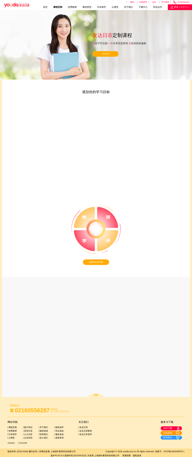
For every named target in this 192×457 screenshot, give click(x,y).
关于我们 (128, 7)
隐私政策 (137, 455)
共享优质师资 (120, 43)
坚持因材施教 (138, 43)
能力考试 (28, 427)
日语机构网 (22, 443)
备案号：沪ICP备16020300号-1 (169, 451)
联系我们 (44, 434)
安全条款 (59, 431)
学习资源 (165, 2)
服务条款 (59, 434)
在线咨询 (143, 2)
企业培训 (28, 438)
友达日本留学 (85, 434)
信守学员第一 (102, 43)
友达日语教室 (85, 431)
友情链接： (12, 443)
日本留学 (101, 7)
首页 (45, 7)
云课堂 (115, 7)
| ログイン (183, 7)
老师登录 (59, 438)
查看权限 (126, 455)
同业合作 (157, 7)
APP (154, 2)
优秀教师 (72, 7)
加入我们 (44, 438)
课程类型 (86, 7)
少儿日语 (28, 434)
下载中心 (143, 7)
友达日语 (83, 427)
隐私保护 (59, 427)
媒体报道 (44, 431)
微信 (132, 2)
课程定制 (57, 7)
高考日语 (28, 431)
